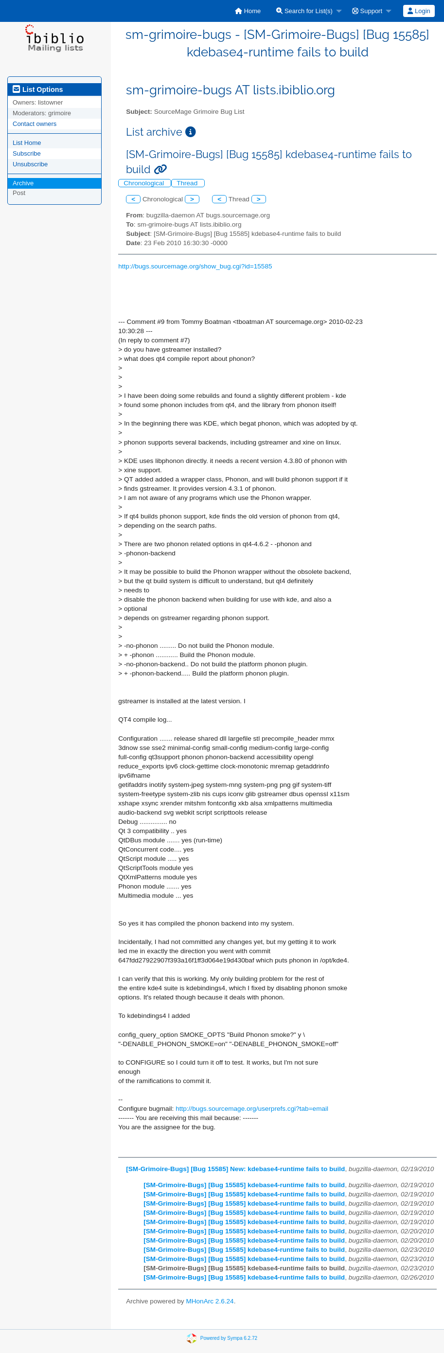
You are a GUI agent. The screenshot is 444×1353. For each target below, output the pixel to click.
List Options (38, 89)
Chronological (145, 183)
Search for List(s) (304, 11)
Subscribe (27, 153)
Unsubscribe (30, 164)
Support (367, 11)
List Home (27, 142)
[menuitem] (247, 11)
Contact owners (34, 123)
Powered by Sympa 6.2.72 (228, 1337)
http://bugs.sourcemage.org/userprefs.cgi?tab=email (252, 1108)
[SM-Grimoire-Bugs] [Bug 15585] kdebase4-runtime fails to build (244, 1185)
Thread (188, 183)
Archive (23, 183)
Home (248, 11)
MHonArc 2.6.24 (209, 1301)
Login (419, 11)
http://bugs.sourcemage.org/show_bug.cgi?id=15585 (195, 266)
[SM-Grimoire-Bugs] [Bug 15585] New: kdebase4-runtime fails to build (235, 1169)
